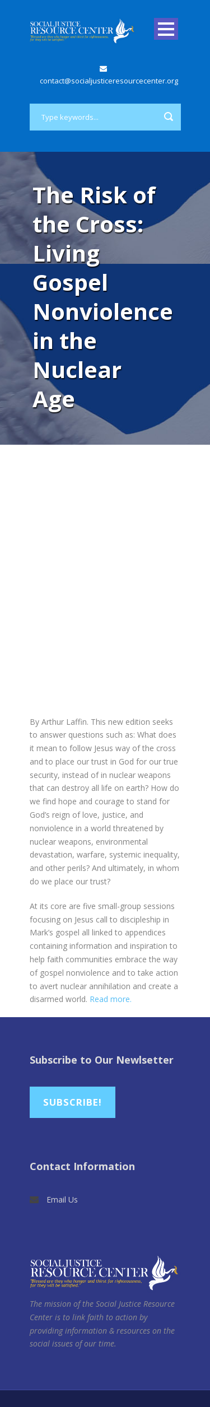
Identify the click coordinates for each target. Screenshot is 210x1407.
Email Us (62, 1199)
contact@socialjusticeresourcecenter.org (109, 81)
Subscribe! (72, 1102)
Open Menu (166, 29)
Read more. (112, 999)
